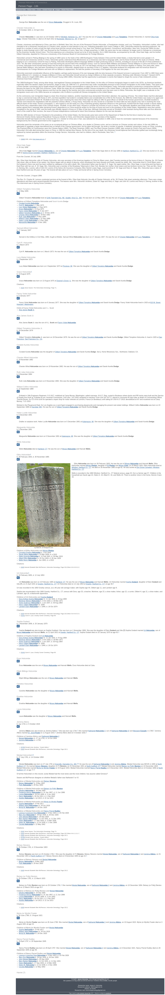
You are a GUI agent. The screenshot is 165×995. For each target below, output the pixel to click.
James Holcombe (83, 979)
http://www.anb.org (38, 139)
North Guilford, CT (93, 766)
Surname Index (21, 9)
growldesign (108, 993)
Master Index (31, 9)
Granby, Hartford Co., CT (47, 584)
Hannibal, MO (37, 407)
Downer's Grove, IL (64, 281)
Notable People (47, 9)
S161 (23, 615)
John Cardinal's (80, 993)
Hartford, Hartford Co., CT (132, 151)
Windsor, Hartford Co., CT (81, 467)
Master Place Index (67, 9)
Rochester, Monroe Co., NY (67, 39)
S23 (22, 288)
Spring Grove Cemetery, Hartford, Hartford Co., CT (42, 153)
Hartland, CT (42, 449)
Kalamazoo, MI (88, 422)
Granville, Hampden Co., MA (66, 764)
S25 (22, 567)
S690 (23, 139)
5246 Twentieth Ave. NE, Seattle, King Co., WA (64, 198)
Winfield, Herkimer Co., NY (71, 37)
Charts (39, 9)
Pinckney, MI (67, 266)
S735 (23, 747)
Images (57, 9)
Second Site (87, 993)
